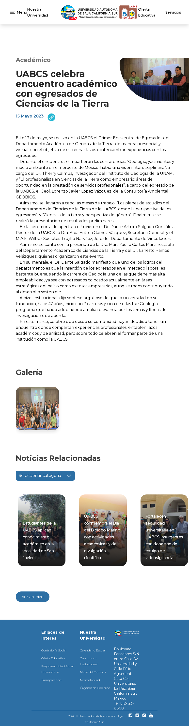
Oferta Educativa (53, 657)
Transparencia (51, 679)
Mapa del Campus (93, 671)
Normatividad (90, 679)
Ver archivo (33, 596)
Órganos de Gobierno (95, 687)
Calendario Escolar (93, 649)
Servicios (173, 12)
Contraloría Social (53, 649)
